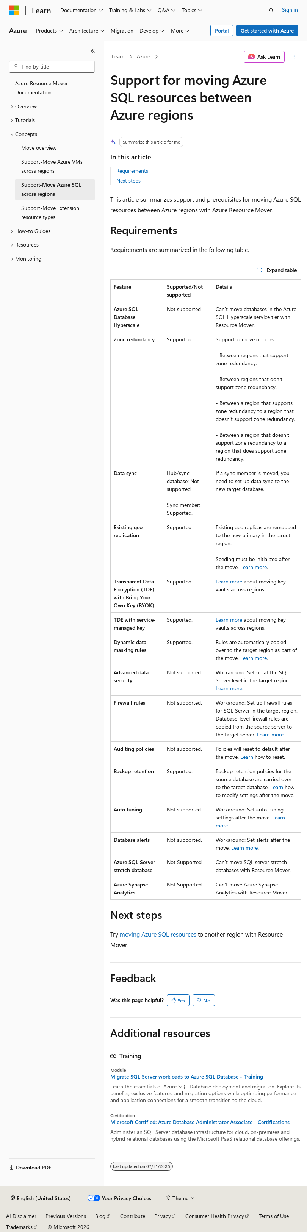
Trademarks (19, 1226)
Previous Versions (65, 1215)
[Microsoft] (14, 10)
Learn (118, 56)
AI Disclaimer (21, 1215)
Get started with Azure (267, 30)
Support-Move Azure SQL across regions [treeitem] (51, 189)
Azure (143, 56)
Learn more (253, 567)
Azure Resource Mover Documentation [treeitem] (41, 88)
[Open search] (271, 10)
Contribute (132, 1215)
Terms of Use (274, 1215)
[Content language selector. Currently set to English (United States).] (40, 1198)
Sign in (290, 9)
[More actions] (294, 57)
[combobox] (52, 67)
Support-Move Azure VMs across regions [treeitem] (52, 166)
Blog (100, 1215)
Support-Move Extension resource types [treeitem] (50, 212)
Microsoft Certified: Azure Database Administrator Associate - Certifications (200, 1122)
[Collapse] (93, 51)
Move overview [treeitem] (38, 147)
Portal (222, 30)
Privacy (162, 1215)
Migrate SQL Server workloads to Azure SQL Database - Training (186, 1076)
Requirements (132, 170)
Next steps (128, 180)
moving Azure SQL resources (158, 934)
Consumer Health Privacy (214, 1215)
